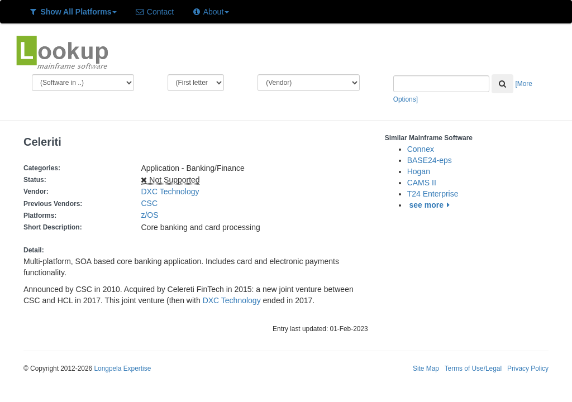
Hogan (418, 171)
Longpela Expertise (122, 368)
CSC (149, 203)
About (210, 11)
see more (431, 204)
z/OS (152, 214)
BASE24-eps (429, 160)
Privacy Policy (528, 368)
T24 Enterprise (433, 193)
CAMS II (421, 182)
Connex (420, 149)
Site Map (426, 368)
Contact (154, 11)
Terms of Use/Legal (473, 368)
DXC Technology (170, 191)
